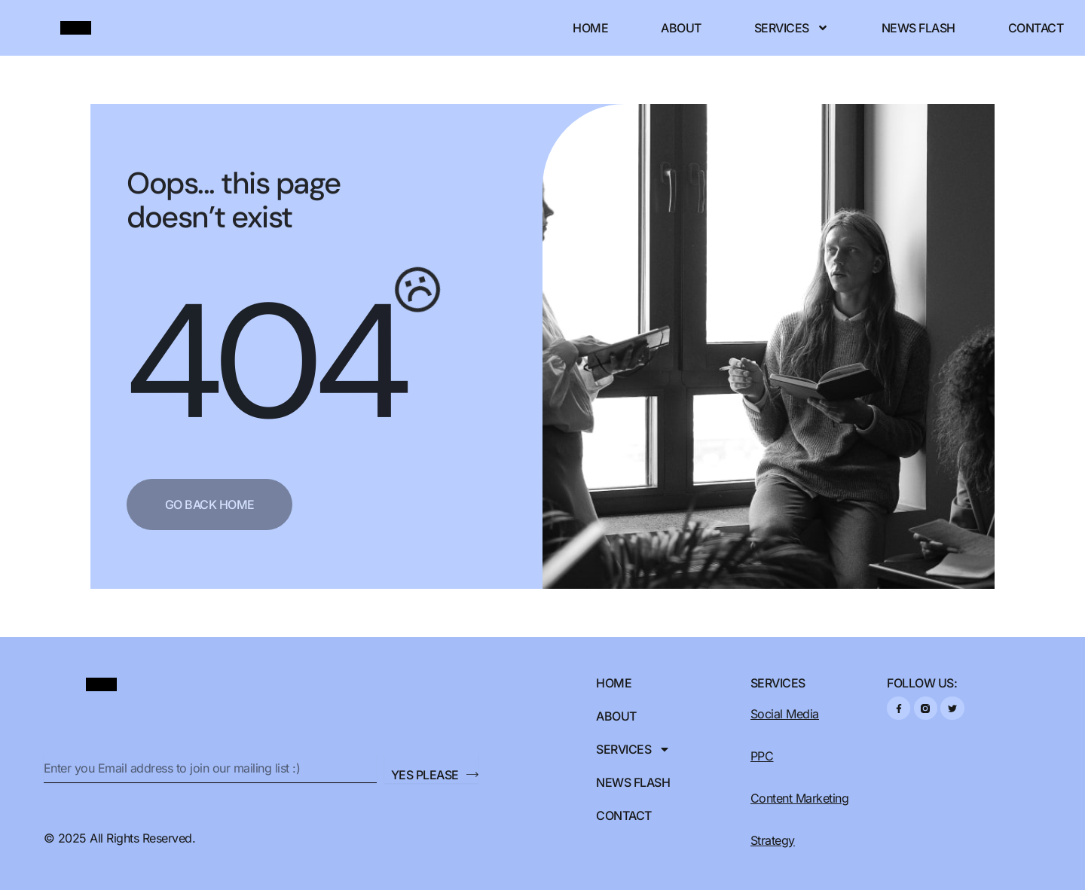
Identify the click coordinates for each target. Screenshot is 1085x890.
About (681, 27)
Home (590, 27)
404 (263, 361)
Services (791, 28)
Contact (1036, 27)
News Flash (918, 27)
